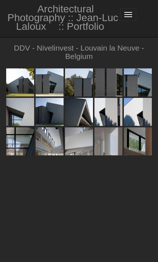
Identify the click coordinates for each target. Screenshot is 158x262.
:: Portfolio (81, 26)
